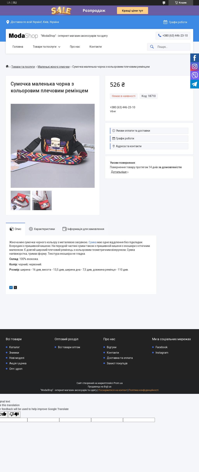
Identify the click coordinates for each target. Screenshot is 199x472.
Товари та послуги (44, 46)
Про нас (75, 46)
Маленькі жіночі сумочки (54, 66)
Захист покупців (117, 363)
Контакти (96, 46)
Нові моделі (16, 357)
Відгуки (111, 347)
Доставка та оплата (120, 357)
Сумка (93, 242)
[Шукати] (152, 47)
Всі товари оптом (69, 347)
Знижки (14, 352)
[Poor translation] (14, 414)
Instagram (162, 352)
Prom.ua (118, 383)
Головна (18, 46)
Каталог (14, 347)
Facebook (162, 347)
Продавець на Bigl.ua (99, 386)
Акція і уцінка (17, 363)
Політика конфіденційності (144, 390)
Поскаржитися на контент (113, 390)
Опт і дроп (15, 368)
